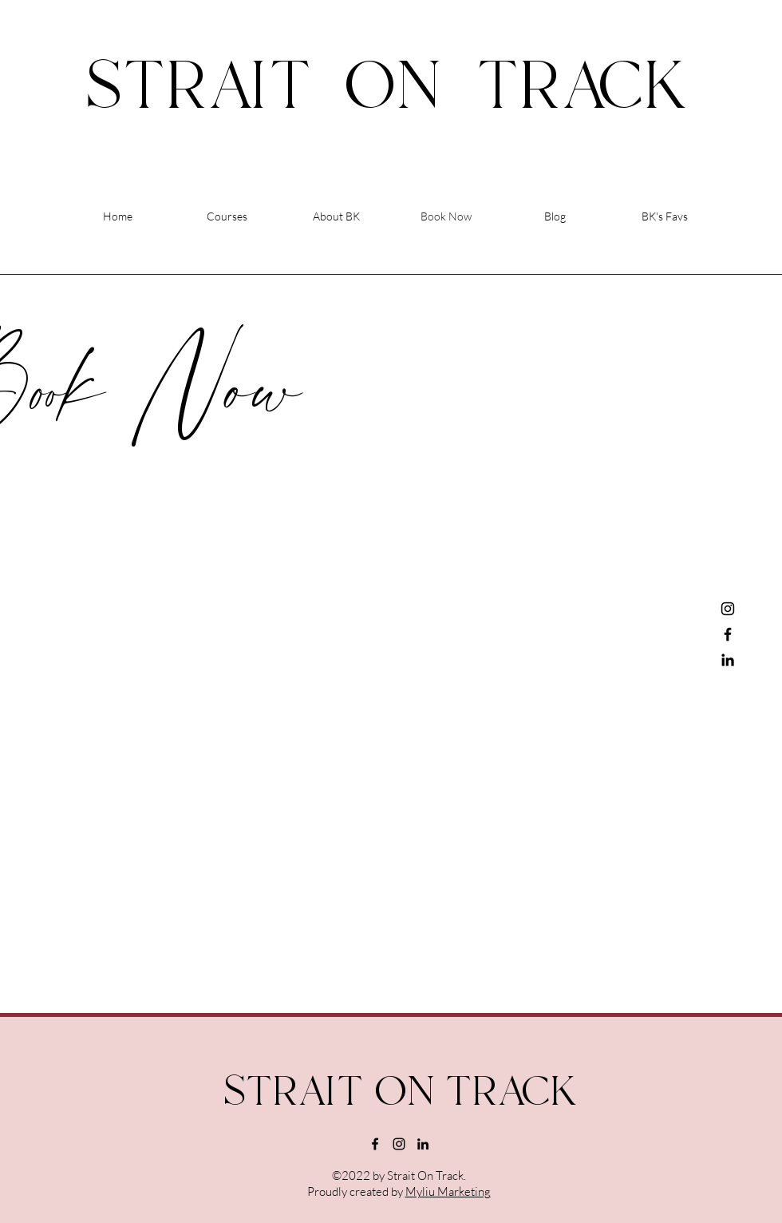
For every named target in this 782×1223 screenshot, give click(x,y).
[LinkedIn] (728, 660)
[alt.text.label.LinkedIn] (423, 1144)
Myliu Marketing (448, 1191)
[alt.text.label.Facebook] (375, 1144)
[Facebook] (728, 634)
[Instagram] (728, 608)
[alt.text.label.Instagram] (399, 1144)
